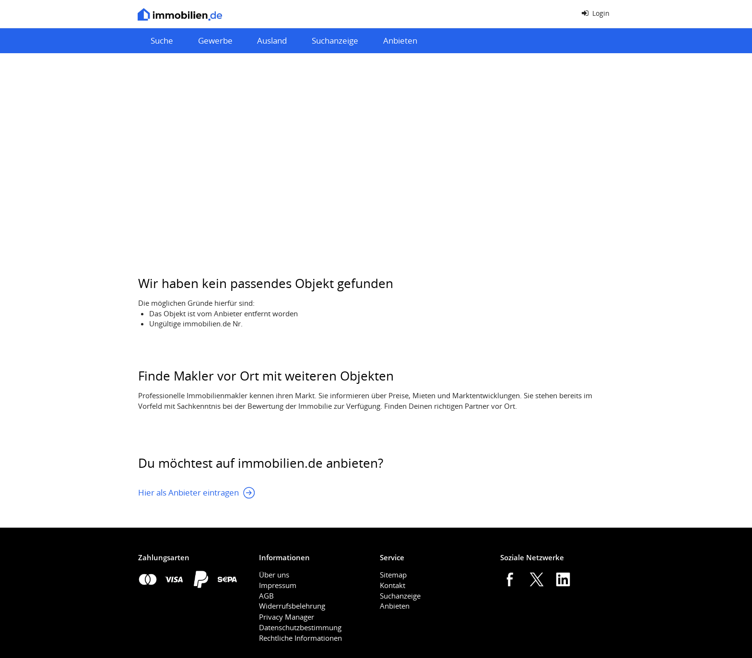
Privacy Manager (286, 617)
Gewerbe (215, 40)
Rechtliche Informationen (300, 638)
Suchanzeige (335, 40)
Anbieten (400, 40)
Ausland (272, 40)
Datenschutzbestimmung (300, 627)
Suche (162, 40)
